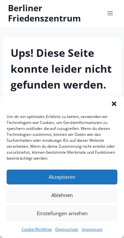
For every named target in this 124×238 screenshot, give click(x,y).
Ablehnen (62, 195)
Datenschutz (66, 229)
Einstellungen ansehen (62, 213)
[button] (114, 103)
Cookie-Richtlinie (36, 229)
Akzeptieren (62, 177)
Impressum (92, 229)
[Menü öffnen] (110, 13)
